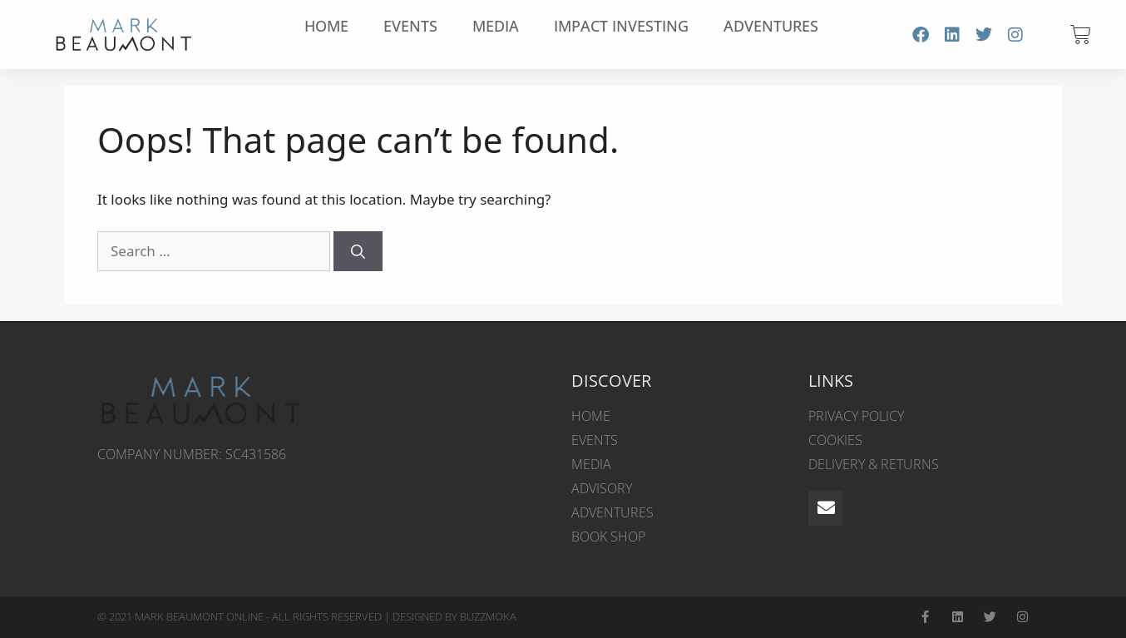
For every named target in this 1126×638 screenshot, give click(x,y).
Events (410, 26)
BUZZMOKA (488, 616)
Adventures (771, 26)
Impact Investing (621, 26)
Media (495, 26)
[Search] (358, 251)
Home (326, 26)
